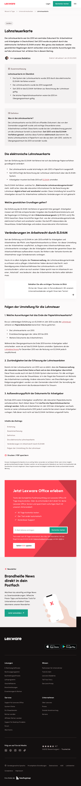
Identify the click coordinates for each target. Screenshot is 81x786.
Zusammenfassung (14, 431)
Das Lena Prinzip (47, 683)
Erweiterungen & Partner (13, 691)
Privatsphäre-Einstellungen (37, 766)
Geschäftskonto (10, 683)
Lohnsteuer (66, 322)
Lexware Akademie (49, 676)
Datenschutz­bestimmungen (43, 539)
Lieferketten (70, 766)
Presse (44, 706)
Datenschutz (53, 766)
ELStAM (46, 180)
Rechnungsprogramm (12, 672)
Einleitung (11, 427)
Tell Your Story (47, 680)
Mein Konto (8, 730)
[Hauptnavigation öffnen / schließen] (75, 4)
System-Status (10, 706)
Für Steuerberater (11, 710)
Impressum (19, 771)
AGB (60, 539)
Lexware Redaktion (22, 58)
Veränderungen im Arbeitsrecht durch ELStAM (26, 444)
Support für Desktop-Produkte (15, 722)
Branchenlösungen (11, 687)
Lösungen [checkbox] (9, 663)
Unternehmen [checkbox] (48, 698)
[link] (13, 639)
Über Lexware (47, 702)
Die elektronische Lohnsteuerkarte (21, 440)
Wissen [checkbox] (45, 663)
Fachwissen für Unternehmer (52, 668)
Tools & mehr (46, 672)
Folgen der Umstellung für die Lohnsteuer (23, 448)
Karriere (45, 714)
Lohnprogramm (10, 680)
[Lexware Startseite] (10, 4)
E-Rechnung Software (12, 668)
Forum (7, 726)
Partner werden (10, 714)
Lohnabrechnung (12, 349)
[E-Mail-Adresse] (40, 530)
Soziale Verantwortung (50, 710)
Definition (11, 435)
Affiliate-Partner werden (13, 718)
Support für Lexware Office (14, 702)
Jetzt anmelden (15, 613)
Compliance (9, 771)
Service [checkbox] (8, 698)
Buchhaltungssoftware (12, 676)
